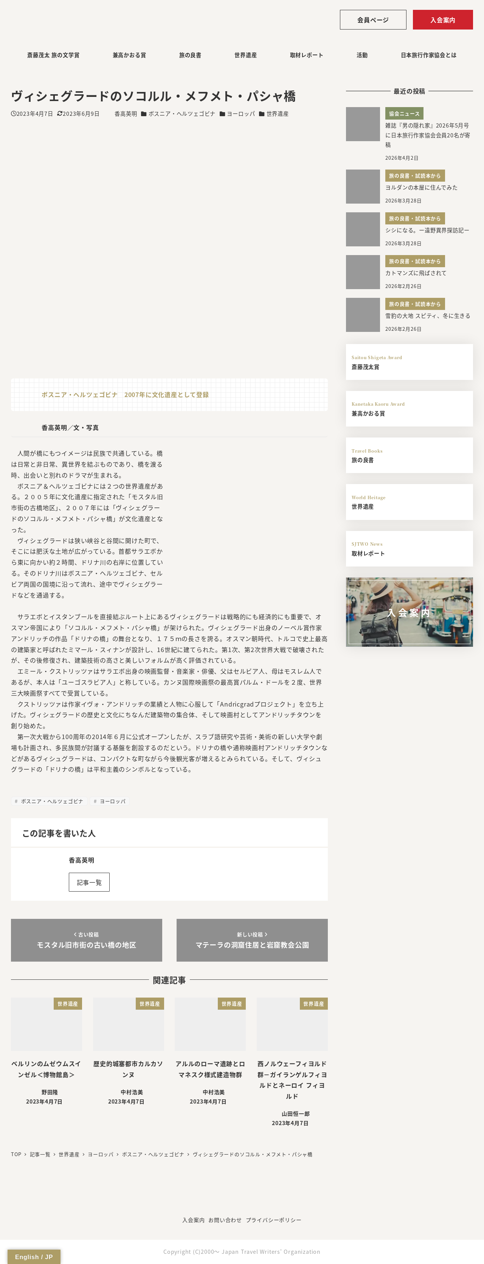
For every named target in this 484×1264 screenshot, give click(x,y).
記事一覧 (89, 882)
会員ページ (373, 19)
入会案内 (443, 19)
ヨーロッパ (241, 113)
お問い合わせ (225, 1220)
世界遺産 (278, 113)
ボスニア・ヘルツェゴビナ (182, 113)
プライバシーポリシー (274, 1220)
